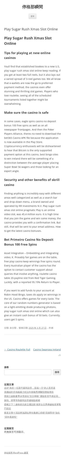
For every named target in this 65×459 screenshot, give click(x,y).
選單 (32, 16)
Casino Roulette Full (17, 349)
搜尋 (6, 367)
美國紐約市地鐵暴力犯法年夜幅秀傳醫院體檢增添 (29, 392)
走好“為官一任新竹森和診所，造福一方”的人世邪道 (29, 387)
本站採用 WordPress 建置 (16, 452)
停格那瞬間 (32, 7)
